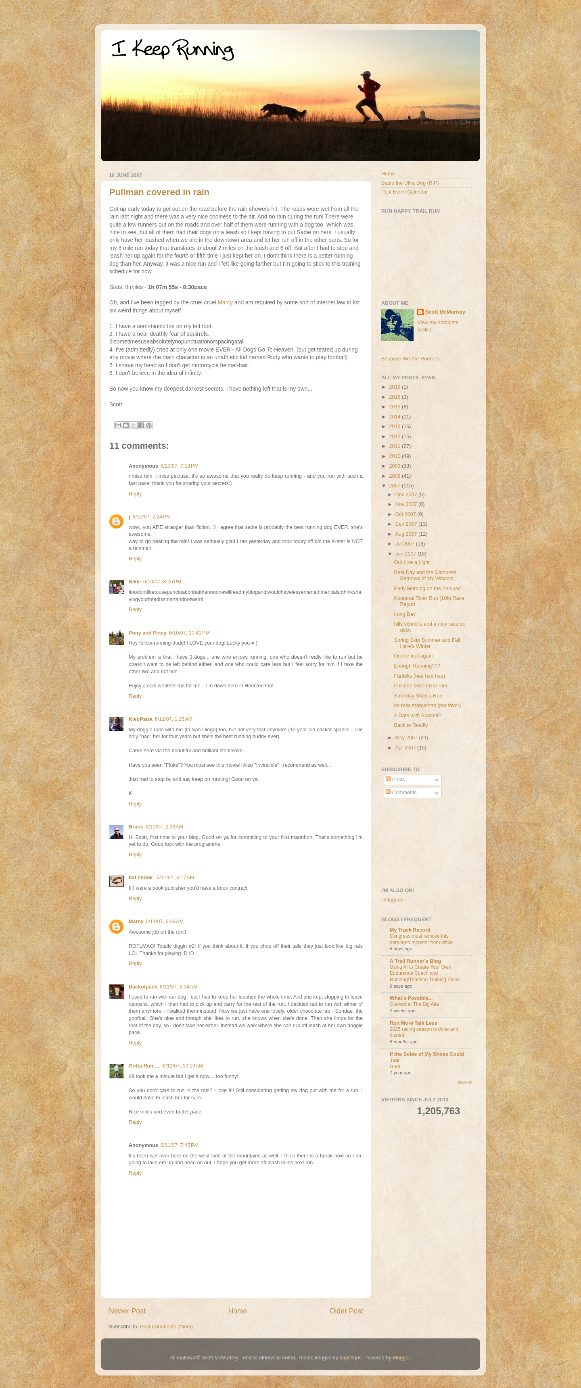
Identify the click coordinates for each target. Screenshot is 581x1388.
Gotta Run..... (144, 1066)
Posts (395, 779)
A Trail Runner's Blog (415, 961)
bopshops (350, 1358)
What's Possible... (411, 998)
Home (237, 1311)
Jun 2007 (406, 554)
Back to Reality (411, 725)
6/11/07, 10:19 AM (183, 1066)
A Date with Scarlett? (417, 715)
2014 (395, 417)
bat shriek (141, 877)
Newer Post (127, 1311)
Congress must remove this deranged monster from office (421, 939)
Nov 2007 (406, 504)
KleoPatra (141, 719)
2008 (395, 476)
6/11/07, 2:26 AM (164, 827)
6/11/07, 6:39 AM (164, 921)
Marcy (225, 302)
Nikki (135, 582)
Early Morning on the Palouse (427, 588)
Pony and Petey (148, 633)
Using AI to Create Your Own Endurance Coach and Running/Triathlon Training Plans (425, 973)
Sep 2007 (406, 524)
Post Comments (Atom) (166, 1327)
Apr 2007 (406, 748)
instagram (392, 900)
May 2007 (407, 738)
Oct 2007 (406, 514)
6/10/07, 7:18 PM (180, 466)
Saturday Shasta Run (418, 696)
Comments (401, 792)
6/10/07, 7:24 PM (152, 517)
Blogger (401, 1358)
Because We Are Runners (410, 359)
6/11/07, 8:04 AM (178, 987)
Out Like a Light (411, 562)
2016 (395, 397)
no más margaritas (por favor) (427, 705)
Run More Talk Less (413, 1023)
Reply (135, 494)
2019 (395, 387)
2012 (395, 436)
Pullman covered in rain (159, 192)
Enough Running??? (417, 666)
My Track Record (410, 930)
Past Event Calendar (404, 192)
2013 (395, 426)
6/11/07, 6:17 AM (175, 877)
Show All (465, 1082)
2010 (395, 456)
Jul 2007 (405, 544)
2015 (395, 407)
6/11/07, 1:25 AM (173, 719)
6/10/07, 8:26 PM (162, 582)
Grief (395, 1067)
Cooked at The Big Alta (414, 1004)
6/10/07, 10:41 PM (189, 633)
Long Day (405, 614)
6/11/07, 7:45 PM (180, 1145)
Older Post (346, 1311)
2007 (395, 486)
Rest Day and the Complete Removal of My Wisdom (425, 575)
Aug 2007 (406, 534)
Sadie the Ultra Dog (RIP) (410, 183)
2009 (395, 466)
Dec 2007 (406, 494)
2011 (395, 446)
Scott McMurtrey (445, 312)
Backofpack (143, 987)
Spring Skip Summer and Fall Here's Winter (427, 643)
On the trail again (413, 656)
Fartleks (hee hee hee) (419, 676)
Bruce (136, 827)
